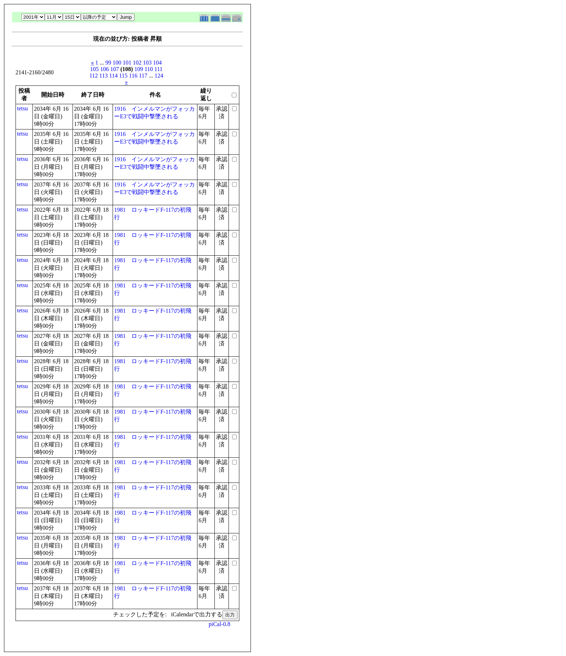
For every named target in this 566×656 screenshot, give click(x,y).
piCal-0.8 (219, 624)
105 (94, 69)
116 (133, 75)
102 (137, 63)
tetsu (22, 108)
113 (103, 75)
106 (104, 69)
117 (143, 75)
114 (113, 75)
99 (108, 63)
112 (94, 75)
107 (114, 69)
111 (158, 69)
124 (158, 75)
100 (117, 63)
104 (157, 63)
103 (147, 63)
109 (138, 69)
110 (148, 69)
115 (123, 75)
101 (127, 63)
